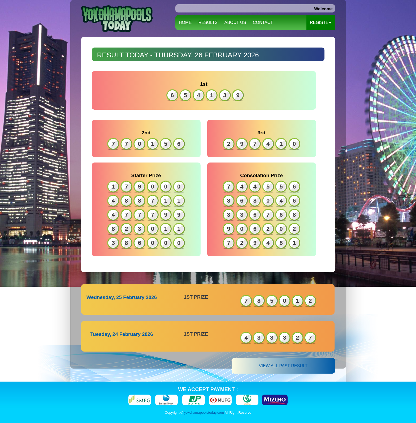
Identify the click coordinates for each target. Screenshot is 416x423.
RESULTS (208, 22)
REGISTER (321, 22)
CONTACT (263, 22)
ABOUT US (235, 22)
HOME (185, 22)
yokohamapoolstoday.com (204, 413)
